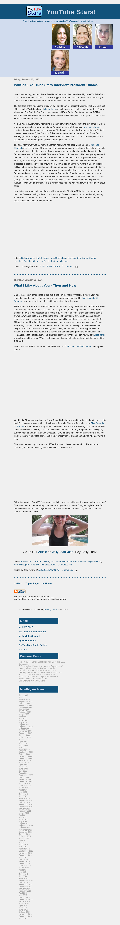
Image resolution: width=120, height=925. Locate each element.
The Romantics (43, 565)
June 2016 (23, 910)
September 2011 (26, 826)
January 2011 (25, 809)
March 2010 (24, 788)
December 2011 (26, 832)
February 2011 (25, 811)
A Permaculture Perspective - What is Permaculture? (41, 666)
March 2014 (24, 868)
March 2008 (24, 739)
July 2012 (23, 847)
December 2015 (26, 899)
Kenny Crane (51, 609)
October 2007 (25, 729)
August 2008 (24, 750)
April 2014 (23, 870)
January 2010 (25, 784)
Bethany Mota (27, 258)
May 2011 (23, 817)
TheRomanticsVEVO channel (78, 346)
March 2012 (24, 838)
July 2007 (23, 722)
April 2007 (23, 716)
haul (64, 258)
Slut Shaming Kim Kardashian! (32, 681)
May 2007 (23, 718)
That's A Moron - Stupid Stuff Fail (33, 679)
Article (42, 552)
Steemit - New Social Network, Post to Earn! (37, 670)
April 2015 (23, 893)
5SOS (46, 561)
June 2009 (23, 769)
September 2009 (26, 775)
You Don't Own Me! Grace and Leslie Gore (37, 674)
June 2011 (23, 819)
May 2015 (23, 895)
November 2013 (26, 861)
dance (58, 561)
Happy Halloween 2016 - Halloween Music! (37, 668)
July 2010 (23, 796)
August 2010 (24, 798)
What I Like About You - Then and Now (45, 285)
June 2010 (23, 794)
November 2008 (26, 756)
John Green (82, 258)
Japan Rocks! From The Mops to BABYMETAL (38, 677)
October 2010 (25, 802)
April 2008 (23, 741)
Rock (32, 565)
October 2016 (25, 912)
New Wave (19, 565)
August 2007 (24, 725)
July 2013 (23, 857)
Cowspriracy (24, 664)
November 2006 (26, 706)
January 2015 (25, 889)
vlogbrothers (50, 109)
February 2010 (25, 786)
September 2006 (26, 701)
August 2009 (24, 773)
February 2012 (25, 836)
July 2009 (23, 771)
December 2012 (26, 855)
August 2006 (24, 699)
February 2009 (25, 760)
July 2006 (23, 697)
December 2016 (26, 916)
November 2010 (26, 805)
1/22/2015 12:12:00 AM (49, 570)
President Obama (32, 261)
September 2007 (26, 727)
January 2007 (25, 710)
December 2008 (26, 758)
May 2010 (23, 792)
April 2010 (23, 790)
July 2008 (23, 748)
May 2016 (23, 908)
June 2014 (23, 874)
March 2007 (24, 714)
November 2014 (26, 885)
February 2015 (25, 891)
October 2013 (25, 859)
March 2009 (24, 762)
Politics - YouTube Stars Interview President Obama (56, 85)
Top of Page (32, 583)
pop (27, 565)
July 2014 (23, 876)
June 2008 (23, 746)
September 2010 (26, 800)
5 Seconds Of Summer (32, 561)
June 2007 (23, 720)
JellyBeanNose (62, 552)
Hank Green (55, 258)
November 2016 (26, 914)
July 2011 (23, 821)
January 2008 (25, 735)
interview (71, 258)
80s (52, 561)
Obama (92, 258)
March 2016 (24, 904)
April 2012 (23, 840)
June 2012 (23, 845)
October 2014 (25, 882)
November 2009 (26, 779)
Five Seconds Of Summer (74, 561)
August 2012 (24, 849)
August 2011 (24, 824)
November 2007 (26, 731)
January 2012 (25, 834)
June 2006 (23, 695)
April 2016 (23, 906)
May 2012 (23, 842)
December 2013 (26, 864)
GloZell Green (42, 258)
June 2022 (23, 918)
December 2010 (26, 807)
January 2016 (25, 901)
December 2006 (26, 708)
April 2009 (23, 765)
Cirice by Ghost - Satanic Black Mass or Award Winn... (42, 672)
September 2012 (26, 851)
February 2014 (25, 866)
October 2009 (25, 777)
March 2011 (24, 813)
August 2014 (24, 878)
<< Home (47, 583)
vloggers (64, 261)
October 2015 (25, 897)
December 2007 (26, 733)
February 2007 (25, 712)
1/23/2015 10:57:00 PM (49, 266)
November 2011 (26, 830)
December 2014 (26, 887)
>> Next (18, 583)
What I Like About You (61, 565)
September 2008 (26, 752)
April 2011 (23, 815)
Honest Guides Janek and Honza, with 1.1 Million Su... (42, 662)
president (18, 261)
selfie (43, 261)
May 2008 (23, 744)
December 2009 (26, 781)
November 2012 (26, 853)
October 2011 (25, 828)
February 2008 (25, 737)
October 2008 (25, 754)
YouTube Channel (92, 127)
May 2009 (23, 767)
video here (99, 335)
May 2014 (23, 872)
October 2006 (25, 704)
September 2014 (26, 880)
